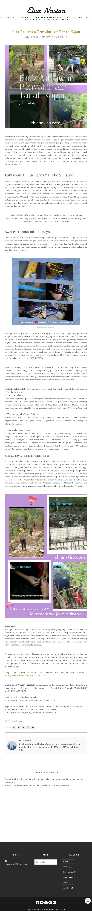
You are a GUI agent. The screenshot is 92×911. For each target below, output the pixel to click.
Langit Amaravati (60, 909)
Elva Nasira (46, 10)
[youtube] (54, 902)
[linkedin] (50, 902)
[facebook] (37, 902)
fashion (67, 882)
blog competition (71, 877)
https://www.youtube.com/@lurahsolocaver (25, 675)
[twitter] (42, 902)
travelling (68, 887)
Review (68, 866)
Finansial (68, 861)
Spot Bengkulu (70, 872)
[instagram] (46, 902)
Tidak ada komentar (16, 721)
